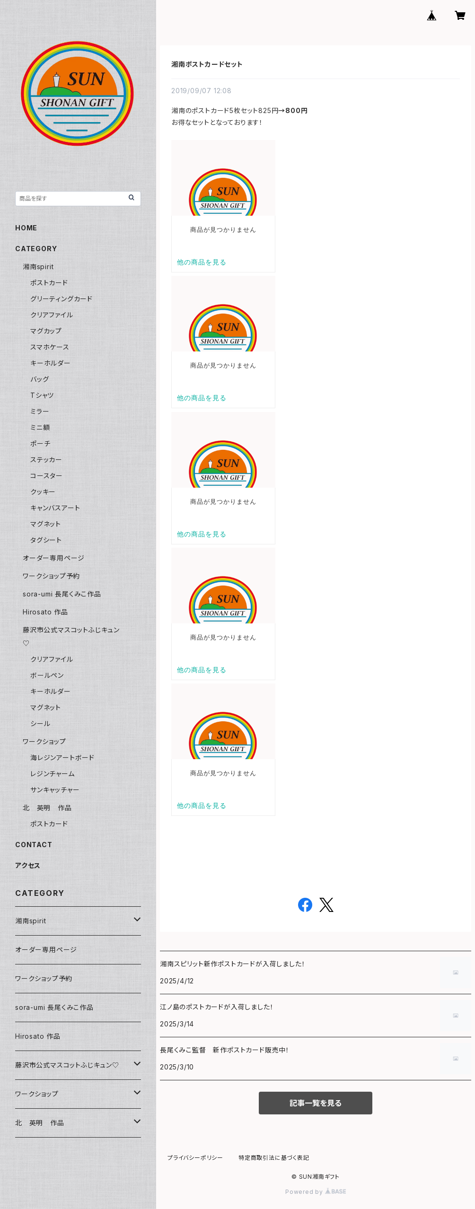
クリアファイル (51, 315)
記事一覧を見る (316, 1103)
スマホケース (50, 347)
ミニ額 (40, 427)
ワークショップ (44, 741)
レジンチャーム (52, 774)
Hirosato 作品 (45, 612)
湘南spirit (38, 267)
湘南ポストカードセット (207, 64)
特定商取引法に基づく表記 (273, 1157)
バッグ (39, 379)
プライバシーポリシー (195, 1157)
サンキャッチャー (54, 790)
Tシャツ (42, 395)
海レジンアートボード (62, 757)
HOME (26, 228)
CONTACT (34, 845)
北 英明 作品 (47, 808)
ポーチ (40, 443)
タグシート (46, 540)
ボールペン (47, 675)
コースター (46, 476)
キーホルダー (50, 363)
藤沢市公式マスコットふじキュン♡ (67, 1065)
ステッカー (46, 460)
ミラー (39, 411)
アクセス (28, 865)
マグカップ (46, 331)
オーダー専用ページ (54, 558)
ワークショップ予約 (51, 576)
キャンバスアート (55, 508)
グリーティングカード (61, 299)
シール (40, 723)
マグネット (45, 524)
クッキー (43, 492)
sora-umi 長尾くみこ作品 (62, 594)
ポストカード (49, 283)
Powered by (315, 1191)
